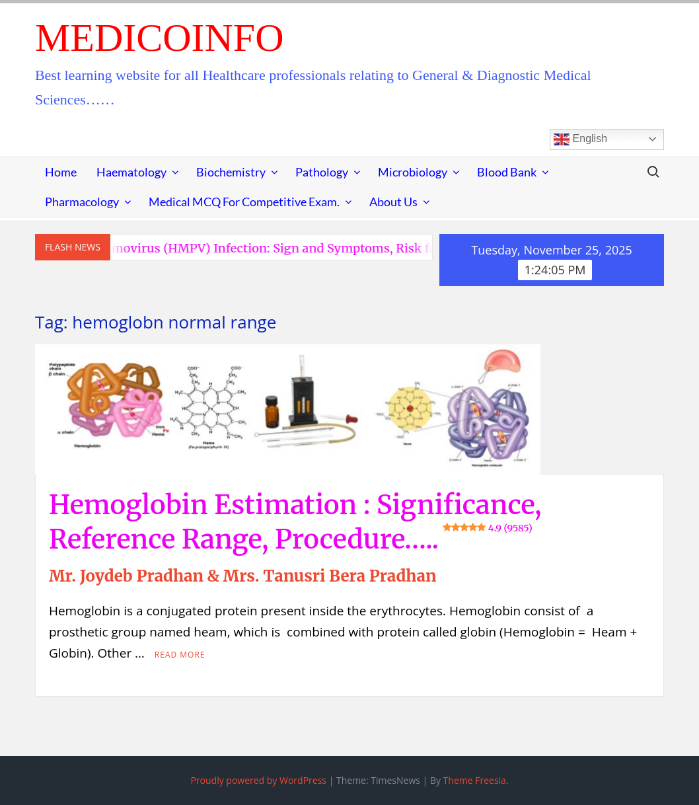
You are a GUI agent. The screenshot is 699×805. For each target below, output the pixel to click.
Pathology (321, 172)
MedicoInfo (159, 37)
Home (61, 172)
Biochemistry (231, 172)
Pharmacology (82, 201)
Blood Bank (506, 172)
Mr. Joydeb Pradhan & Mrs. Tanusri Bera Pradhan (242, 576)
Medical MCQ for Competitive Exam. (244, 201)
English (580, 139)
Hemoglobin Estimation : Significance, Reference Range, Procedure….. (295, 522)
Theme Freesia (474, 780)
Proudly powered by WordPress (258, 780)
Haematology (131, 172)
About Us (393, 201)
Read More (180, 654)
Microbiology (412, 172)
